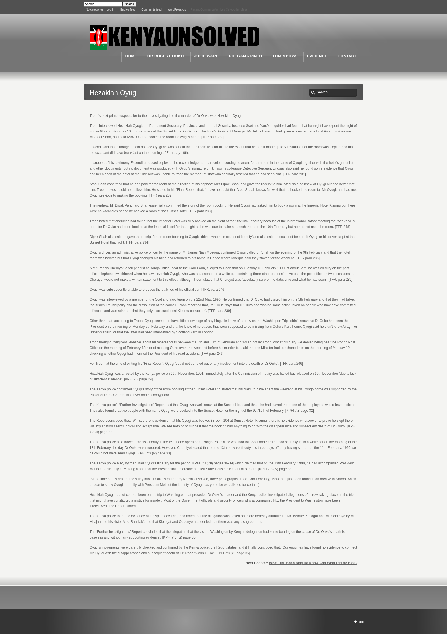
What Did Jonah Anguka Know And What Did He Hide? (313, 563)
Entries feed (127, 9)
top (361, 621)
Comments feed (151, 9)
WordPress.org (177, 9)
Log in (110, 9)
